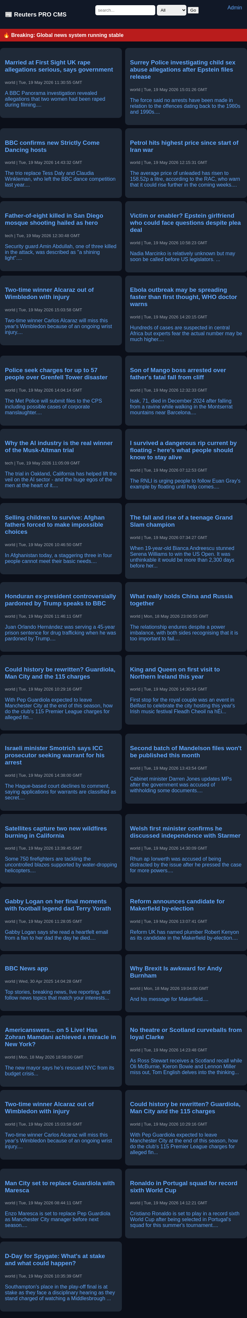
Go (193, 10)
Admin (235, 7)
